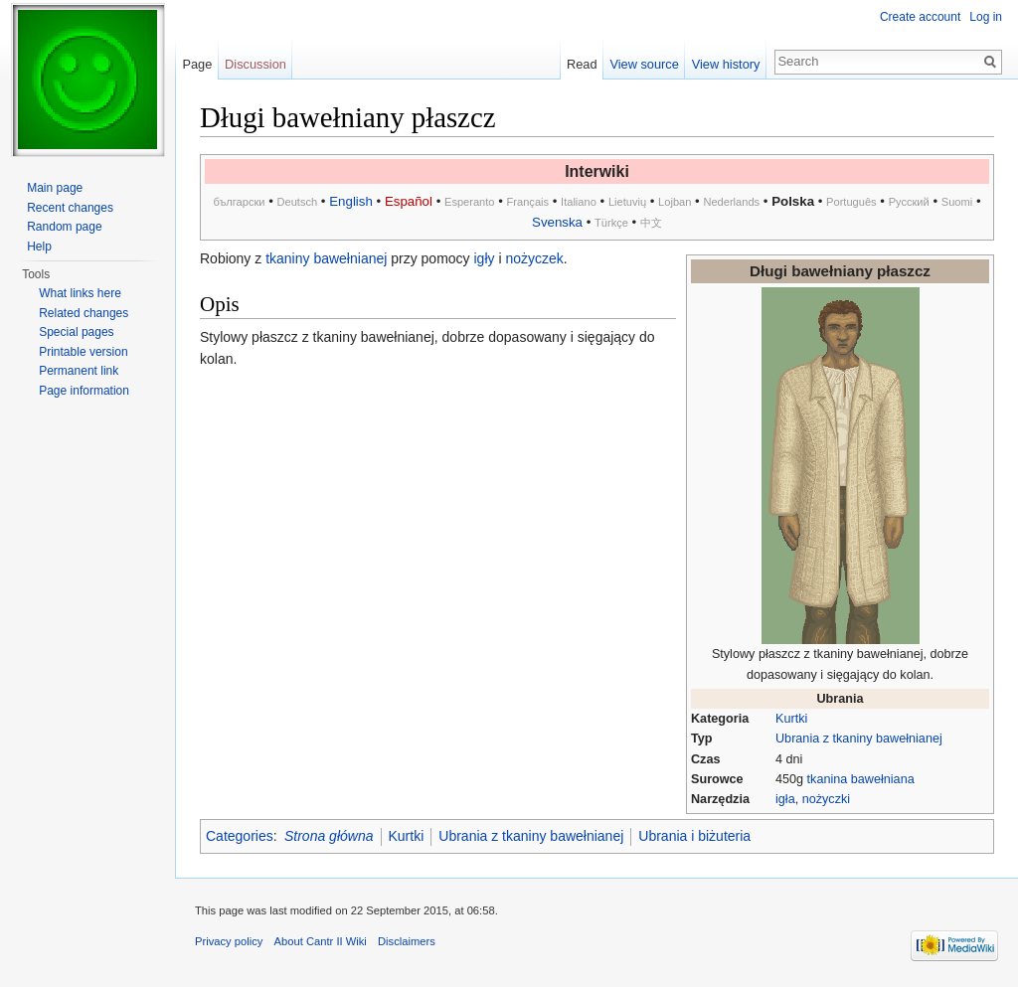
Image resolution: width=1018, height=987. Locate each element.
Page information (84, 391)
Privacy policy (228, 941)
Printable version (83, 352)
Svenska (557, 222)
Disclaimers (406, 941)
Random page (64, 227)
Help (39, 246)
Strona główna (329, 836)
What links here (80, 293)
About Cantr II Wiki (320, 941)
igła (785, 799)
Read (582, 64)
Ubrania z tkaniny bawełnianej (858, 738)
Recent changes (70, 208)
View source (643, 64)
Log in (985, 17)
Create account (920, 17)
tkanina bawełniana (861, 779)
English (351, 201)
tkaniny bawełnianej (326, 258)
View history (726, 64)
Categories (239, 836)
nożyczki (826, 799)
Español (408, 201)
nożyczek (534, 258)
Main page (55, 188)
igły (484, 258)
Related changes (83, 313)
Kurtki (791, 719)
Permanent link (78, 371)
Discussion (255, 64)
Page (197, 64)
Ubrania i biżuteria (694, 836)
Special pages (76, 332)
